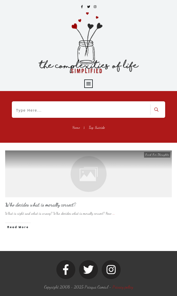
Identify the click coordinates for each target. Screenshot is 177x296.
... (114, 213)
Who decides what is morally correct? (40, 205)
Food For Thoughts (157, 154)
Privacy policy (122, 286)
